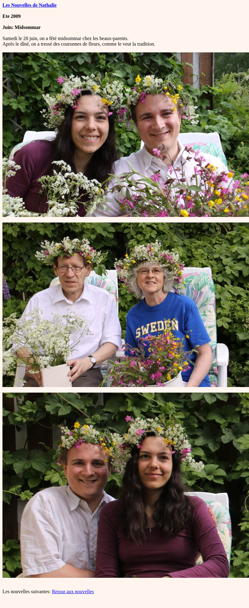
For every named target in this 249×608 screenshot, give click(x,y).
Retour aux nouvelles (73, 591)
